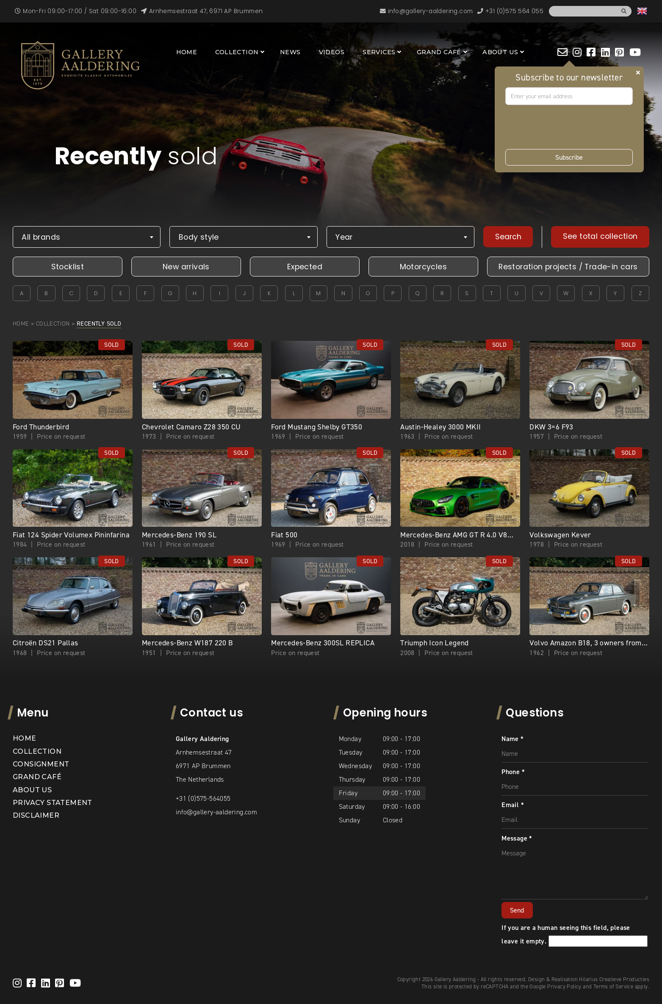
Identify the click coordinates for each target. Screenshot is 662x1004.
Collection (236, 52)
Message (516, 838)
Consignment (41, 764)
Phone (513, 771)
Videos (331, 52)
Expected (304, 267)
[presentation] (569, 127)
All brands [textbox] (41, 237)
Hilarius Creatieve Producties (614, 979)
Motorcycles (423, 267)
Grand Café (439, 52)
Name (512, 738)
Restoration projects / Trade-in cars (568, 267)
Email (512, 804)
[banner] (80, 65)
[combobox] (87, 237)
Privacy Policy (564, 986)
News (290, 52)
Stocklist (67, 267)
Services (379, 52)
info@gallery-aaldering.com (216, 812)
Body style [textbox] (199, 237)
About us (500, 52)
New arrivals (186, 267)
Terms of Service (613, 986)
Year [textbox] (344, 237)
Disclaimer (36, 815)
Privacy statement (52, 803)
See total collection (600, 236)
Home (186, 52)
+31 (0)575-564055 (203, 798)
